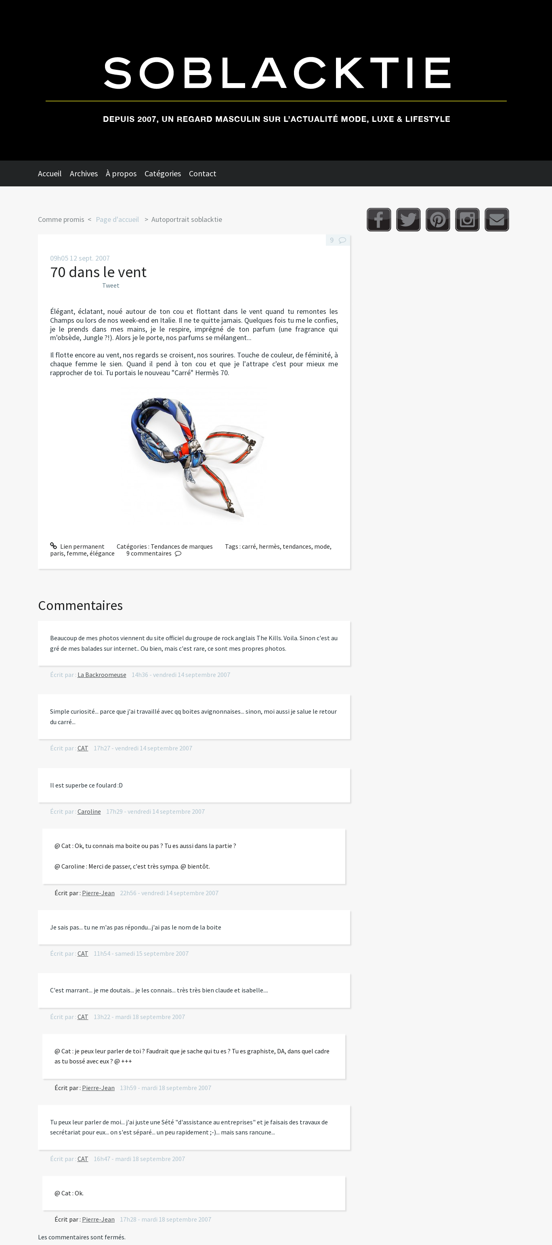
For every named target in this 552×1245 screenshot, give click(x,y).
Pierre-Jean (98, 893)
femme (77, 553)
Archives (84, 173)
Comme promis (61, 219)
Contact (202, 173)
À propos (121, 173)
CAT (83, 748)
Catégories (163, 173)
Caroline (89, 811)
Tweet (111, 285)
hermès (269, 546)
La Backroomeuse (102, 675)
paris (57, 553)
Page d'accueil (117, 219)
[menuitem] (54, 173)
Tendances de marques (182, 546)
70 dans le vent (98, 271)
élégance (102, 553)
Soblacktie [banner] (276, 80)
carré (249, 546)
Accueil (50, 173)
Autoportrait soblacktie (186, 219)
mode (322, 546)
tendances (297, 546)
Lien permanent (77, 546)
